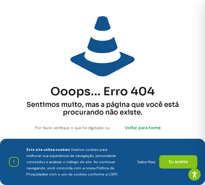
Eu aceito (178, 161)
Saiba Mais (146, 162)
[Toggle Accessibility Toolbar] (194, 174)
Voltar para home (143, 128)
